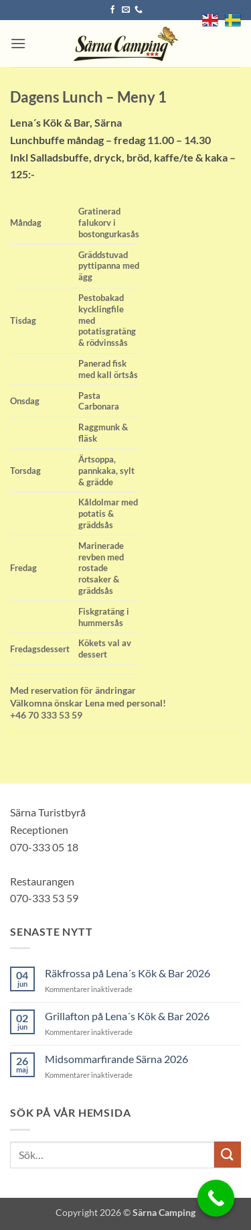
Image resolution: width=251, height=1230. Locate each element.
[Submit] (227, 1155)
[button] (18, 43)
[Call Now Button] (215, 1198)
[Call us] (139, 10)
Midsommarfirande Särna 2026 (116, 1058)
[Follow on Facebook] (112, 10)
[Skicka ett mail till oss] (126, 10)
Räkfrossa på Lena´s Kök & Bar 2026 (127, 973)
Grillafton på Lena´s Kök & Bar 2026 (127, 1015)
